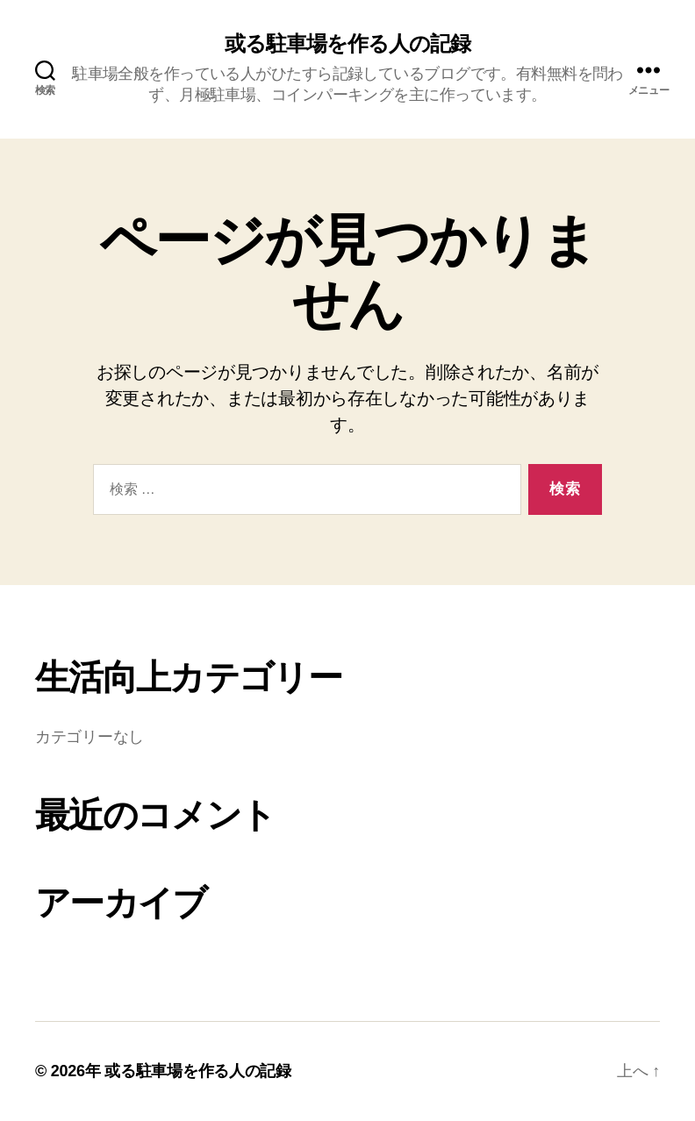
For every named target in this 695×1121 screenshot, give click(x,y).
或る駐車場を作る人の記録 (347, 43)
